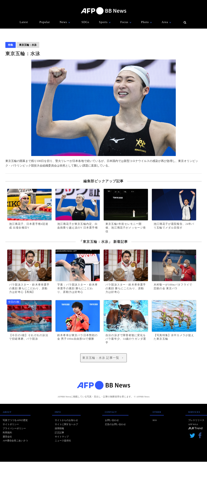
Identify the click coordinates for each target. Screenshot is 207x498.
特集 (10, 44)
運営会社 (7, 436)
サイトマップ (62, 436)
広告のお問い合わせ (115, 424)
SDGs (85, 22)
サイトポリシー (11, 424)
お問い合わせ (112, 420)
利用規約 (7, 432)
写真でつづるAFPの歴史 (15, 420)
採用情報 (59, 428)
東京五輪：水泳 (28, 44)
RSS (155, 420)
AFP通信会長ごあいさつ (15, 440)
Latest (24, 22)
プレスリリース (196, 420)
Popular (44, 22)
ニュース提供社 (63, 440)
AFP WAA (193, 424)
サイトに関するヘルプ (66, 424)
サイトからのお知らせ (66, 420)
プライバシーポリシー (14, 428)
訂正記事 (59, 432)
